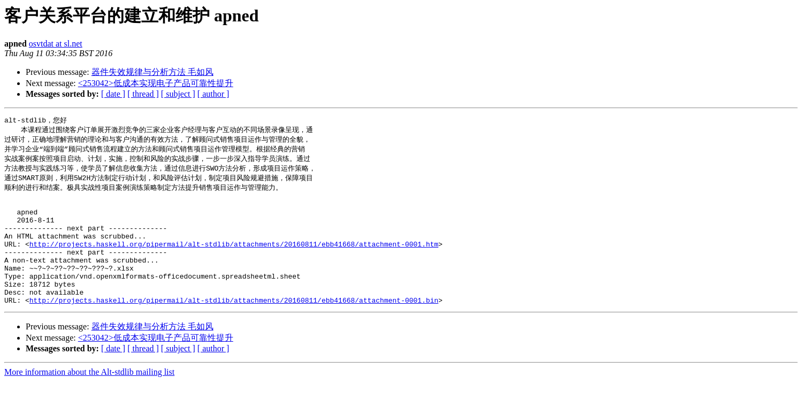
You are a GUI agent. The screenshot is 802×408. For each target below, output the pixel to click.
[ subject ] (178, 93)
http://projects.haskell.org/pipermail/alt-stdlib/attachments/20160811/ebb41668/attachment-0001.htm (233, 259)
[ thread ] (143, 93)
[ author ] (213, 93)
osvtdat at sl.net (55, 43)
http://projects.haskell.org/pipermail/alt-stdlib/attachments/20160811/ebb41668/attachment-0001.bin (233, 327)
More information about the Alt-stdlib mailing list (89, 398)
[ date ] (113, 93)
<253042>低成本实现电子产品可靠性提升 (155, 83)
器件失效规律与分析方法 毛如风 (152, 71)
